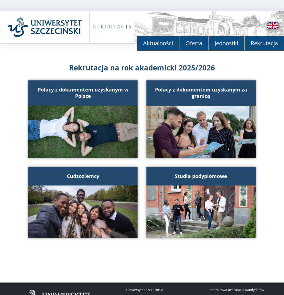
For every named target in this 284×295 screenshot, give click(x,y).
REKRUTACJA (113, 27)
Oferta (194, 43)
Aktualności (158, 43)
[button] (83, 119)
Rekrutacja (264, 43)
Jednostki (226, 43)
